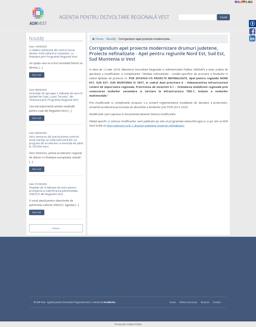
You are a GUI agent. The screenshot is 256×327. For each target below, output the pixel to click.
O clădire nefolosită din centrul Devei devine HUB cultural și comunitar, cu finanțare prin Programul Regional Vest (53, 53)
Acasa (173, 302)
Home (98, 39)
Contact (217, 302)
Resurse (205, 302)
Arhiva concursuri (188, 302)
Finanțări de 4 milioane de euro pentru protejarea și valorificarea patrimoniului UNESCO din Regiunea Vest (53, 191)
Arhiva (55, 228)
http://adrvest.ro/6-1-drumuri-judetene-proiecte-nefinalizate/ (145, 125)
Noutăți (111, 39)
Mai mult (36, 74)
